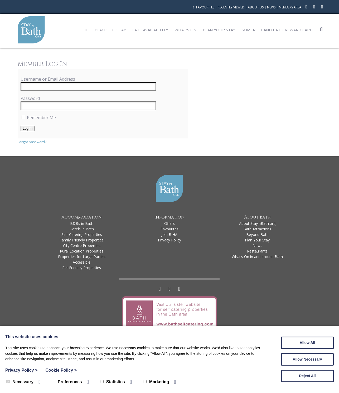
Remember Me (39, 117)
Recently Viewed (231, 7)
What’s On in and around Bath (257, 256)
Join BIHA (169, 234)
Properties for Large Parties (81, 256)
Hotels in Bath (82, 228)
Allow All (307, 343)
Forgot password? (32, 141)
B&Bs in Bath (81, 223)
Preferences (67, 382)
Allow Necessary (307, 359)
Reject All (307, 376)
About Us (256, 7)
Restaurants (257, 251)
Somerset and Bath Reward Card (277, 29)
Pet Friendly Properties (81, 267)
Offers (169, 223)
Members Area (290, 7)
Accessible (81, 262)
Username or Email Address (48, 79)
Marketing (156, 382)
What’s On (185, 29)
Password (30, 98)
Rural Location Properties (81, 251)
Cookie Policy (61, 370)
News (271, 7)
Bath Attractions (257, 228)
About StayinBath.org (257, 223)
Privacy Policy (169, 239)
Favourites (202, 7)
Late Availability (150, 29)
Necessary (19, 382)
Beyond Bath (257, 234)
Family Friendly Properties (82, 239)
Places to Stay (110, 29)
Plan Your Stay (219, 29)
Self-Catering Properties (81, 234)
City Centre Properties (81, 245)
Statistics (112, 382)
